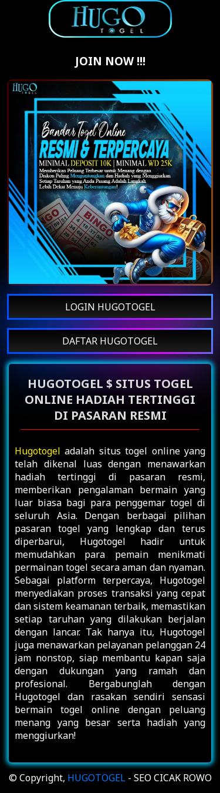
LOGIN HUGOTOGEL (110, 306)
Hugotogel (37, 450)
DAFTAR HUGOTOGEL (110, 340)
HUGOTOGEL (96, 777)
